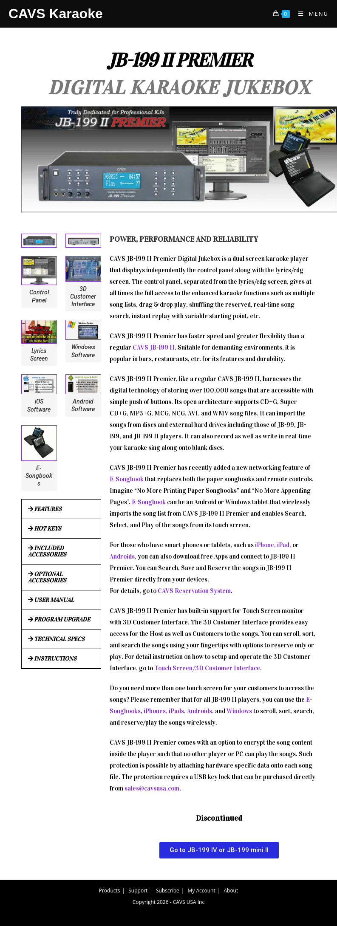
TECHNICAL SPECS (59, 639)
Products (109, 890)
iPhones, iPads (164, 711)
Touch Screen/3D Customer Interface (207, 668)
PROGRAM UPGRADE (62, 619)
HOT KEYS (47, 528)
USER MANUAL (54, 600)
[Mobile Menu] (310, 13)
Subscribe (167, 890)
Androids (122, 556)
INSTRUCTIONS (55, 658)
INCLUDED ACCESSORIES (47, 551)
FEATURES (48, 509)
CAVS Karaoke (55, 13)
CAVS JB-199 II (154, 347)
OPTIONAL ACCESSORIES (47, 577)
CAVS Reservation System (194, 591)
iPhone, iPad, (273, 545)
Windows (239, 711)
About (231, 890)
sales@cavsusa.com (152, 788)
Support (137, 890)
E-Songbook (127, 479)
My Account (201, 890)
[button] (61, 509)
